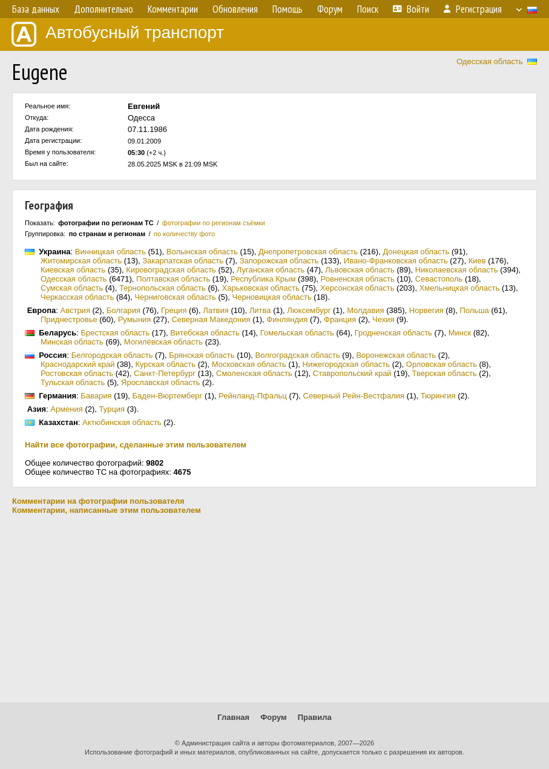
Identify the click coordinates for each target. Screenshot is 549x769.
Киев (477, 260)
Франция (340, 319)
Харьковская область (261, 287)
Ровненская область (358, 278)
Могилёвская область (163, 341)
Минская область (72, 341)
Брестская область (115, 332)
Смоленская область (254, 373)
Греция (174, 310)
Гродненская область (393, 332)
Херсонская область (357, 287)
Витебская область (205, 332)
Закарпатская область (182, 260)
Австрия (75, 310)
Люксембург (308, 310)
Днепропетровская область (308, 251)
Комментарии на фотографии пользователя (98, 501)
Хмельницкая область (459, 287)
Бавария (96, 395)
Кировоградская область (171, 269)
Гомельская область (297, 332)
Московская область (249, 364)
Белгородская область (112, 355)
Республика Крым (263, 278)
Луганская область (271, 269)
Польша (473, 310)
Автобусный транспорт (118, 34)
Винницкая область (110, 251)
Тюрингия (438, 395)
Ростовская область (77, 373)
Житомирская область (81, 260)
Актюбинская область (122, 422)
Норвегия (426, 310)
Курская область (165, 364)
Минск (460, 332)
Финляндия (286, 319)
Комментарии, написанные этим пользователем (106, 510)
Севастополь (439, 278)
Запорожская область (279, 260)
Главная (233, 717)
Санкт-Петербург (165, 373)
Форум (273, 717)
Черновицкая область (272, 297)
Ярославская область (160, 382)
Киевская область (73, 269)
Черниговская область (175, 297)
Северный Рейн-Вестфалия (354, 395)
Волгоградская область (297, 355)
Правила (315, 717)
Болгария (123, 310)
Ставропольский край (352, 373)
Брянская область (201, 355)
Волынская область (202, 251)
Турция (112, 409)
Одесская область (489, 61)
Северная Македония (210, 319)
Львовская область (360, 269)
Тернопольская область (162, 287)
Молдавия (365, 310)
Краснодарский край (77, 364)
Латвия (216, 310)
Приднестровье (69, 319)
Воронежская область (396, 355)
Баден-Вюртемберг (168, 395)
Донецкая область (416, 251)
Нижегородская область (346, 364)
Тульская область (73, 382)
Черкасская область (77, 297)
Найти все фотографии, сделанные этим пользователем (135, 444)
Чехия (383, 319)
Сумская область (72, 287)
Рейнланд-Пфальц (253, 395)
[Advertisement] (274, 608)
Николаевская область (456, 269)
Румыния (134, 319)
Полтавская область (173, 278)
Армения (66, 409)
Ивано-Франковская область (396, 260)
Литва (260, 310)
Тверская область (444, 373)
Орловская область (441, 364)
